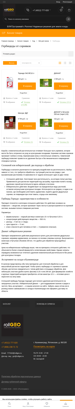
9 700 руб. (23, 119)
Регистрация (67, 2)
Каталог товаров (11, 33)
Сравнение (26, 98)
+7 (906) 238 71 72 (9, 347)
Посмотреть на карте (44, 346)
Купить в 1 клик (10, 98)
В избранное (9, 102)
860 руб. (22, 79)
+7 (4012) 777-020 (9, 343)
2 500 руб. (59, 79)
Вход (58, 2)
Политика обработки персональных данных (21, 376)
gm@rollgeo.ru (18, 356)
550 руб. (58, 119)
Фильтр (10, 63)
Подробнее (23, 93)
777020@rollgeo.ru (14, 353)
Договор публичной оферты (13, 382)
